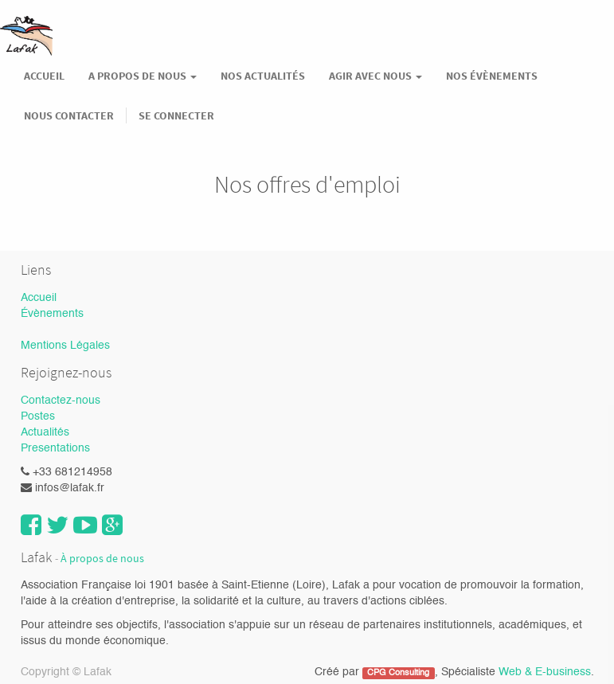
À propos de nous (102, 558)
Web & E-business (545, 672)
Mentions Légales (65, 345)
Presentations (55, 448)
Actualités (45, 432)
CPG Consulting (398, 673)
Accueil (39, 297)
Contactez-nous (60, 400)
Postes (38, 416)
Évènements (52, 313)
